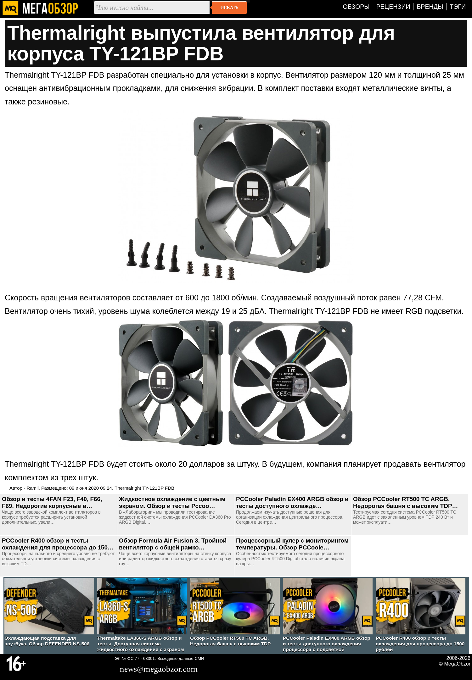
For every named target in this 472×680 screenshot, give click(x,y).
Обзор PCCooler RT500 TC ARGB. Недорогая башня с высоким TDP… (405, 502)
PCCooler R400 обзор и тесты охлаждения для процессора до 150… (58, 544)
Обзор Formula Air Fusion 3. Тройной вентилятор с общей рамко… (173, 544)
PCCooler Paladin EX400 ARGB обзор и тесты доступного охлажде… (292, 502)
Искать (229, 7)
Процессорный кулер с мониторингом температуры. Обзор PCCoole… (292, 544)
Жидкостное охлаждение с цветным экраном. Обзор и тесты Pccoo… (172, 502)
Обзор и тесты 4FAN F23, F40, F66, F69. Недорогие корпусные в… (52, 502)
